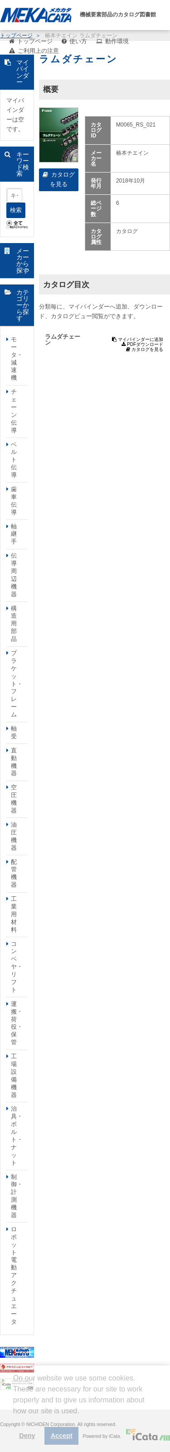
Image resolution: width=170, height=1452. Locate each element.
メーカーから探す (22, 261)
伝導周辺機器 (14, 574)
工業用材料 (14, 914)
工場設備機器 (14, 1075)
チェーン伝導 (14, 410)
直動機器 (14, 762)
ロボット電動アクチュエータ (14, 1275)
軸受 (14, 732)
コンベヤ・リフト (17, 966)
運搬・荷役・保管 (17, 1023)
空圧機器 (14, 799)
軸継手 (14, 534)
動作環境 (117, 41)
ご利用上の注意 (38, 50)
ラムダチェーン (62, 339)
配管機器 (14, 873)
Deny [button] (27, 1435)
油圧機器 (14, 836)
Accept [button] (62, 1435)
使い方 (78, 41)
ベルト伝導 (14, 460)
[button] (14, 1417)
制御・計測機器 (17, 1195)
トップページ (35, 41)
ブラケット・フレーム (17, 684)
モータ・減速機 (17, 358)
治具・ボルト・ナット (17, 1135)
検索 (16, 210)
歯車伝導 (14, 501)
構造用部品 (14, 624)
